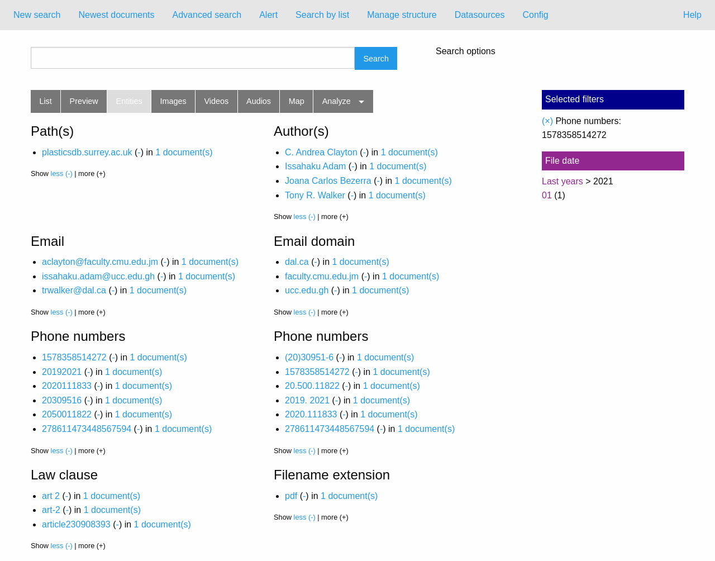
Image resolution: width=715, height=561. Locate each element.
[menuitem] (36, 15)
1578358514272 (74, 357)
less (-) (62, 173)
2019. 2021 (307, 400)
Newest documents (116, 15)
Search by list (322, 15)
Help (692, 15)
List (45, 101)
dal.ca (297, 262)
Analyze (336, 101)
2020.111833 (311, 414)
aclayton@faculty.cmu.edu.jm (100, 262)
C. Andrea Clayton (321, 152)
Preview (84, 101)
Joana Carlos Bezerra (328, 181)
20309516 (62, 400)
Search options (465, 51)
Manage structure (402, 15)
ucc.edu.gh (306, 290)
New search (36, 15)
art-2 (51, 510)
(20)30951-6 (309, 357)
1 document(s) (183, 152)
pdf (291, 496)
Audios (258, 101)
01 (547, 195)
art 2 (51, 496)
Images (173, 101)
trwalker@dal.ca (74, 290)
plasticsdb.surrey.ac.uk (87, 152)
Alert (268, 15)
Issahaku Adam (315, 166)
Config (535, 15)
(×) (547, 121)
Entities (129, 101)
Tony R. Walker (315, 195)
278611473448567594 (86, 429)
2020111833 (67, 386)
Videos (216, 101)
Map (296, 101)
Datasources (480, 15)
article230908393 (76, 524)
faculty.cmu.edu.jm (322, 276)
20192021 (62, 372)
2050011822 (67, 414)
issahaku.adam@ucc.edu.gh (98, 276)
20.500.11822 (312, 386)
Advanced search (207, 15)
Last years (562, 181)
